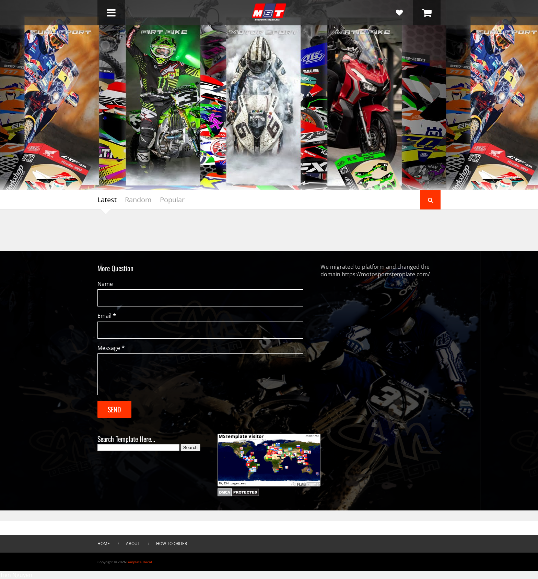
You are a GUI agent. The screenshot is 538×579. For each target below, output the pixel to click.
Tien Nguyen (16, 575)
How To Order (171, 543)
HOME (103, 543)
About (133, 543)
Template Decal (139, 561)
